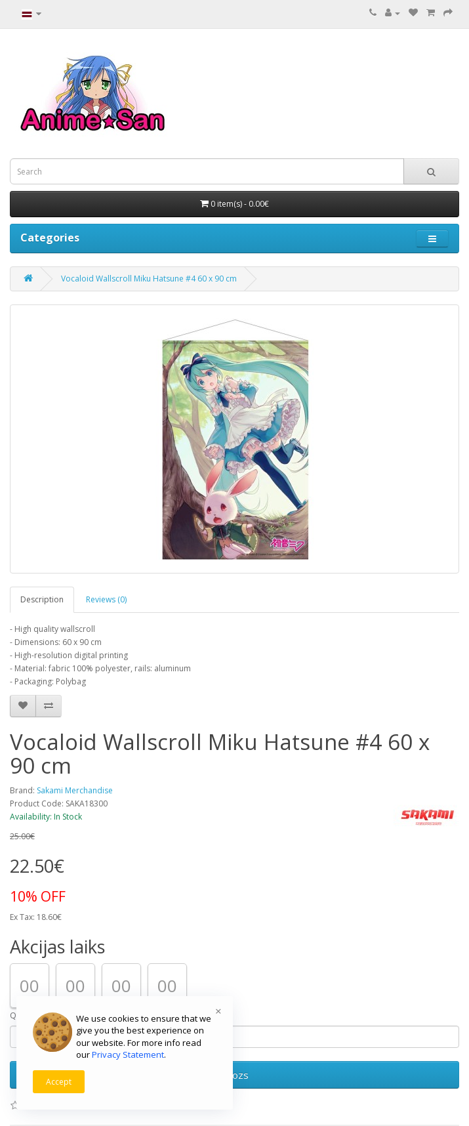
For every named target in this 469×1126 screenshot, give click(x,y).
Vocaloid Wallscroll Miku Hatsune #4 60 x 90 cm (149, 278)
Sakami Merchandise (75, 790)
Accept (58, 1081)
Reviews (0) (106, 599)
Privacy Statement (128, 1054)
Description (42, 599)
